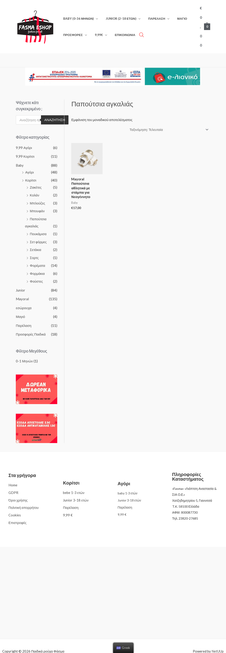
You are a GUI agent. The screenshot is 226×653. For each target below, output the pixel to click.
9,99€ (97, 32)
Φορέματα (37, 256)
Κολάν (34, 188)
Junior (20, 280)
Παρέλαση (152, 15)
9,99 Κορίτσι (25, 150)
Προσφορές (72, 32)
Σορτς (34, 249)
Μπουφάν (37, 203)
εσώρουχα (24, 298)
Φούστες (36, 272)
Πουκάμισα (38, 225)
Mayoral (22, 289)
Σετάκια (35, 241)
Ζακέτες (36, 180)
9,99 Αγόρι (24, 141)
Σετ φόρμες (38, 233)
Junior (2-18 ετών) (118, 15)
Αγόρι (29, 165)
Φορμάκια (37, 264)
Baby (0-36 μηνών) (78, 15)
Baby (20, 159)
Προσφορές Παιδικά (31, 324)
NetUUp (218, 640)
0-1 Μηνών (24, 350)
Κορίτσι (30, 173)
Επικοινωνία (121, 32)
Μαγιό (177, 15)
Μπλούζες (37, 195)
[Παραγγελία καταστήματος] (168, 123)
